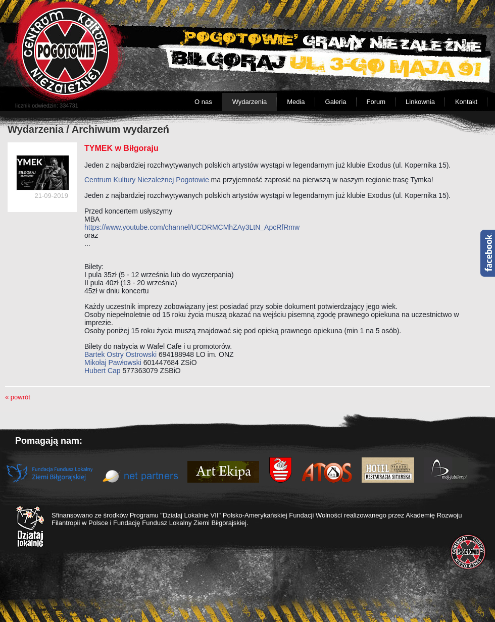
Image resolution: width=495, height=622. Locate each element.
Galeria (335, 102)
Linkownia (420, 102)
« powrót (17, 397)
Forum (376, 102)
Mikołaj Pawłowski (112, 362)
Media (296, 102)
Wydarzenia (249, 102)
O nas (203, 102)
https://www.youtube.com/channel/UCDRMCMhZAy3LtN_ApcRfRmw (192, 227)
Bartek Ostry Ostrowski (120, 354)
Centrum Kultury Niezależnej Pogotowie (146, 180)
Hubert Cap (102, 371)
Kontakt (466, 102)
